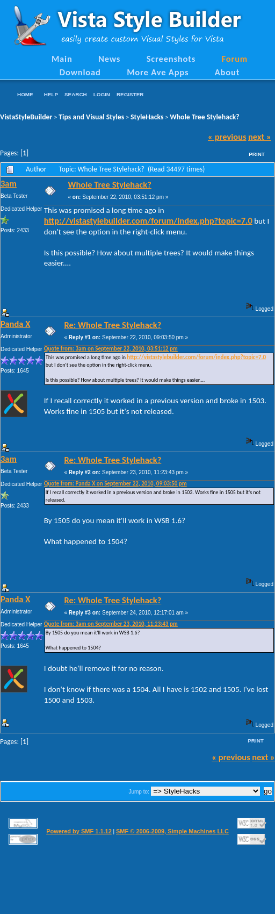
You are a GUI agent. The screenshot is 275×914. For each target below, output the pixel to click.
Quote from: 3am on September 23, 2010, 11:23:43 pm (111, 623)
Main (62, 58)
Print (257, 154)
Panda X (15, 323)
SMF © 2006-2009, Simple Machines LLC (172, 831)
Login (101, 94)
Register (130, 94)
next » (259, 136)
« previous (227, 136)
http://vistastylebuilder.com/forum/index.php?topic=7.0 (148, 220)
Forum (235, 58)
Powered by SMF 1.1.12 (79, 831)
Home (25, 94)
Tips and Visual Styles (91, 117)
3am (9, 183)
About (227, 72)
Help (51, 94)
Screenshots (171, 58)
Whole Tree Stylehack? (204, 117)
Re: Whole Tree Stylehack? (112, 324)
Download (80, 72)
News (109, 58)
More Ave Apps (158, 72)
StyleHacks (147, 117)
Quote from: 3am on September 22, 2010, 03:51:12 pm (111, 348)
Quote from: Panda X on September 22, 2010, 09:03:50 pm (115, 483)
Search (75, 94)
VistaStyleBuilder (26, 117)
